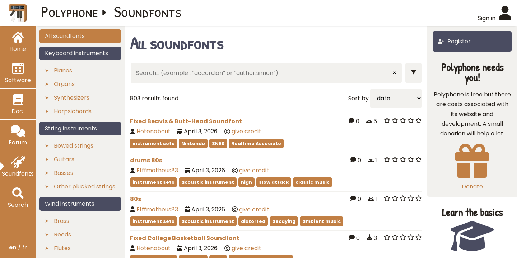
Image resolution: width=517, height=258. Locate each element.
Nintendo (193, 143)
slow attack (274, 182)
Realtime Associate (256, 143)
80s (135, 199)
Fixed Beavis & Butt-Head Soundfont (186, 121)
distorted (253, 221)
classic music (312, 182)
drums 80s (146, 160)
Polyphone (69, 11)
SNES (218, 143)
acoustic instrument (207, 182)
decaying (283, 221)
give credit (246, 131)
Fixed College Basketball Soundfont (184, 238)
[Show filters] (413, 73)
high (246, 182)
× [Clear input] (394, 73)
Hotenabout (153, 131)
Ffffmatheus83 (157, 170)
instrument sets (153, 143)
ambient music (321, 221)
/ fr (18, 247)
